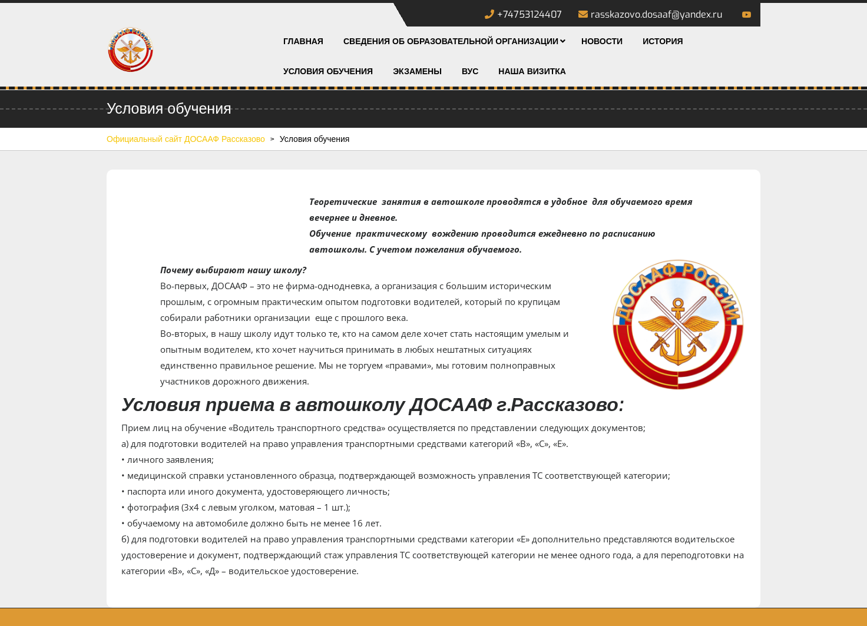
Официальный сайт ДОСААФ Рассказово (186, 139)
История (663, 41)
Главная (303, 41)
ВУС (470, 71)
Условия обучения (328, 71)
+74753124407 (523, 14)
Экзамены (417, 71)
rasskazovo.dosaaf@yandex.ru (650, 14)
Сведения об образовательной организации (450, 41)
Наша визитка (532, 71)
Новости (602, 41)
